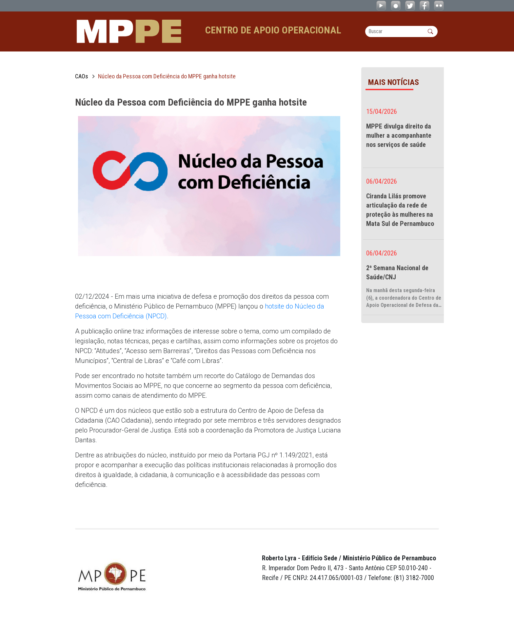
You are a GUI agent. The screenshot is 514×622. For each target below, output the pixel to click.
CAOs (81, 76)
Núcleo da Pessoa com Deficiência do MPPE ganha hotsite (167, 76)
